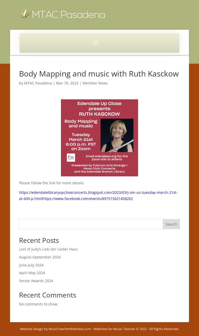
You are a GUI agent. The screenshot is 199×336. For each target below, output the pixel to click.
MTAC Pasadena (38, 83)
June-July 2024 (31, 265)
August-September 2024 (40, 257)
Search (171, 224)
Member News (95, 83)
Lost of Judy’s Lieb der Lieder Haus (48, 249)
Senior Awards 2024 (36, 280)
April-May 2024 (32, 272)
